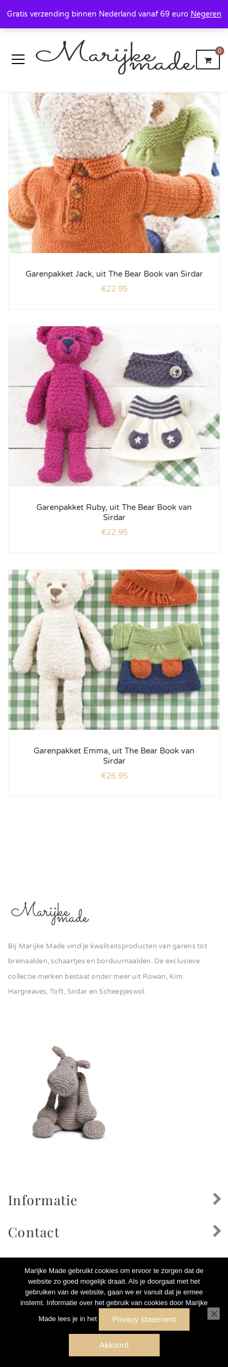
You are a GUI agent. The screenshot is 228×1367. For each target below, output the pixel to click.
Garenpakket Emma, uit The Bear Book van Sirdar (114, 756)
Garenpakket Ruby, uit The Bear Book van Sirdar (114, 512)
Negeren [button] (206, 14)
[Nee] (213, 1313)
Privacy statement (144, 1319)
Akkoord (114, 1344)
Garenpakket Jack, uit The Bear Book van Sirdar (114, 274)
